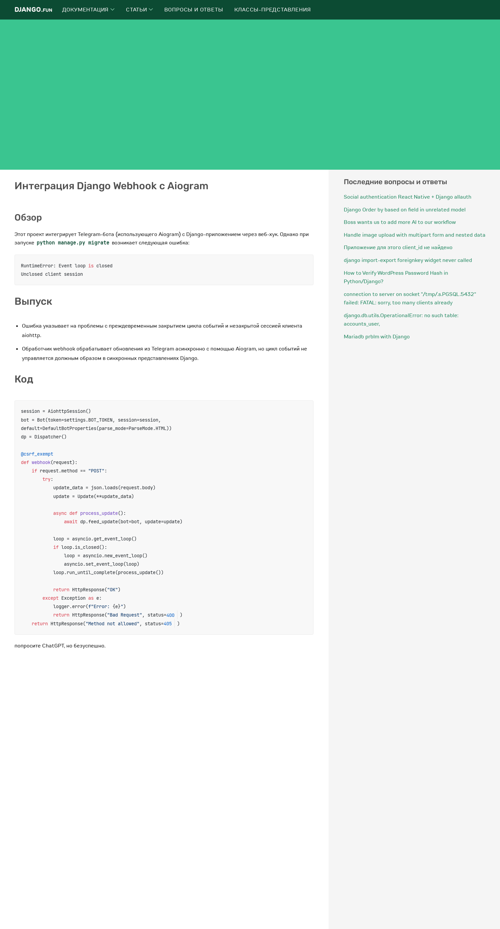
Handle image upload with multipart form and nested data (415, 235)
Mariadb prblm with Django (377, 336)
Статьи (139, 9)
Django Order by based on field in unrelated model (405, 209)
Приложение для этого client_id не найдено (398, 247)
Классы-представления (272, 9)
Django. (33, 9)
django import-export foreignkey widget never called (408, 260)
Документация (88, 9)
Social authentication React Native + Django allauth (407, 197)
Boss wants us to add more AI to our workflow (400, 222)
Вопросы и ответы (193, 9)
